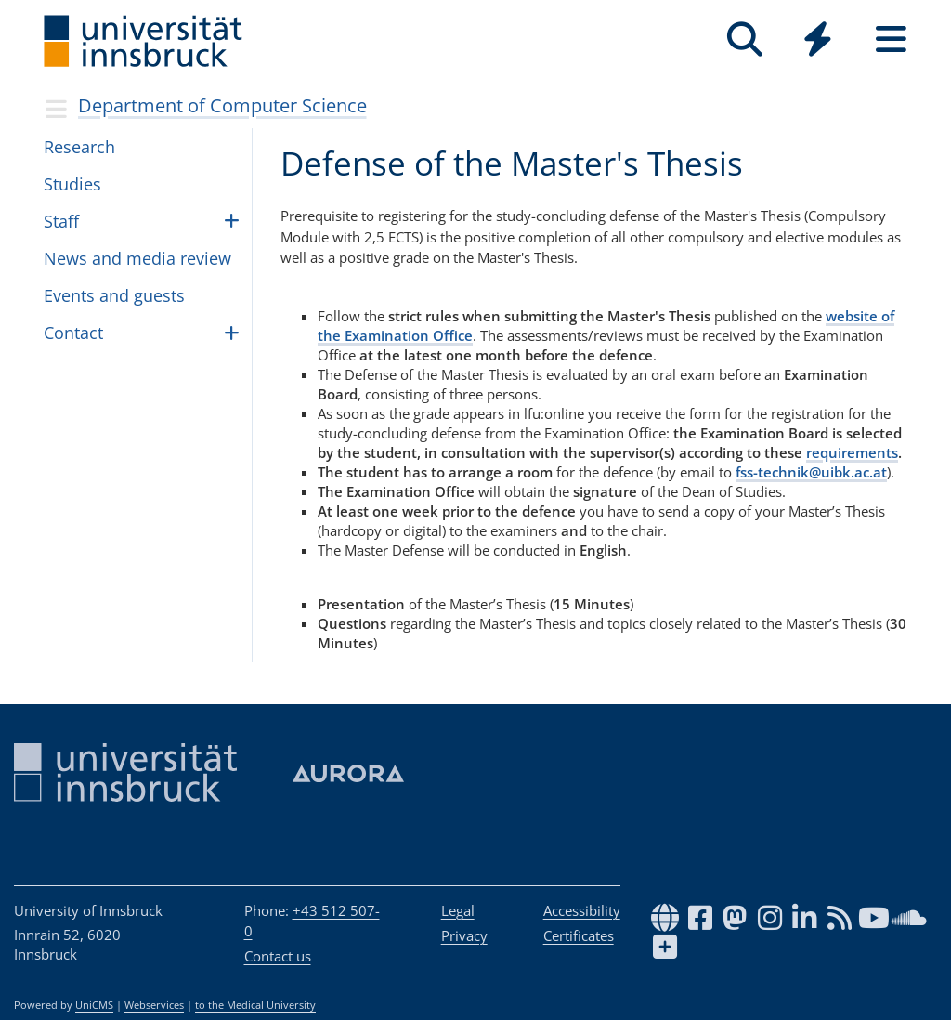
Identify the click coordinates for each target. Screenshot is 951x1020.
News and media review (137, 258)
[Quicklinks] (817, 39)
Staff (61, 221)
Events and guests (114, 295)
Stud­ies (72, 184)
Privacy (464, 935)
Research (79, 147)
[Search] (744, 39)
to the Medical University (255, 1005)
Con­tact (73, 332)
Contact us (277, 956)
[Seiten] (891, 39)
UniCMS (94, 1005)
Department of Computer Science (222, 105)
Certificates (578, 935)
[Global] (818, 41)
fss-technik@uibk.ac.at (811, 472)
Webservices (154, 1005)
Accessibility (581, 910)
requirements (852, 452)
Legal (458, 910)
